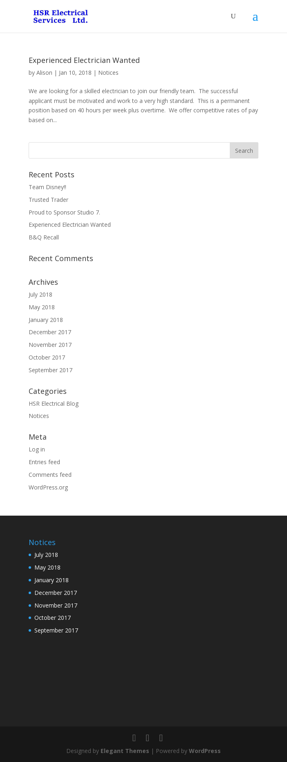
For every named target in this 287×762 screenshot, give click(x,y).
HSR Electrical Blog (53, 403)
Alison (44, 72)
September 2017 (50, 370)
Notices (108, 72)
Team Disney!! (47, 187)
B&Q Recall (44, 237)
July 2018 (40, 294)
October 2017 (47, 357)
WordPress (205, 751)
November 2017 (50, 345)
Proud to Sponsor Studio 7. (64, 212)
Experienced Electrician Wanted (84, 60)
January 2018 (46, 320)
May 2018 (42, 307)
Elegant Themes (125, 751)
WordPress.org (48, 487)
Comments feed (50, 474)
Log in (37, 449)
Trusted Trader (48, 199)
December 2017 (50, 332)
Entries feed (44, 462)
